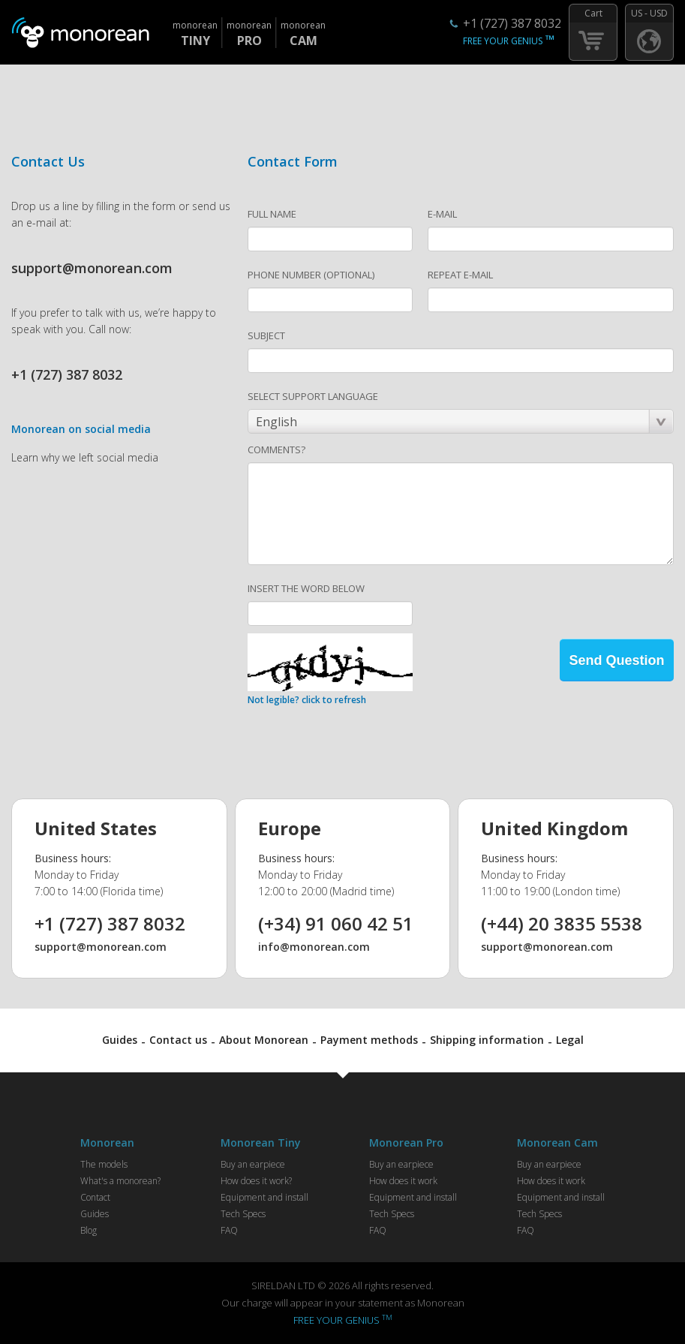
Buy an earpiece (253, 1164)
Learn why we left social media (84, 457)
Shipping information (487, 1040)
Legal (570, 1040)
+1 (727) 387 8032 (512, 23)
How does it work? (256, 1180)
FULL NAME (272, 214)
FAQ (229, 1230)
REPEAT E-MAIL (460, 274)
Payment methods (369, 1040)
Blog (88, 1230)
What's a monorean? (120, 1180)
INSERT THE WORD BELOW (306, 588)
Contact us (178, 1040)
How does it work (403, 1180)
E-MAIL (442, 214)
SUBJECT (266, 335)
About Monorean (263, 1040)
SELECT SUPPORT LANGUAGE (313, 396)
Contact (95, 1197)
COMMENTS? (276, 449)
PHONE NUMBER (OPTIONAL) (311, 274)
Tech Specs (243, 1213)
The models (104, 1164)
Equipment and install (264, 1197)
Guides (119, 1040)
